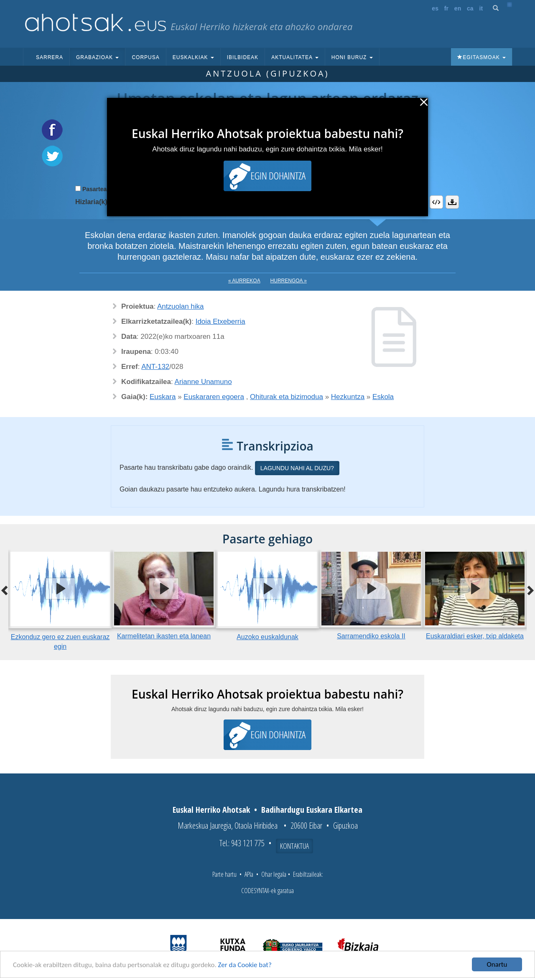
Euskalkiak (193, 57)
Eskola (383, 397)
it (481, 8)
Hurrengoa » (288, 281)
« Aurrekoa (244, 281)
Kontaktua (294, 846)
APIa (249, 874)
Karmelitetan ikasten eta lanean (164, 636)
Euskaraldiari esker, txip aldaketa (475, 636)
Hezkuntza (347, 397)
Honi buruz (352, 57)
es (435, 8)
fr (446, 8)
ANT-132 (155, 367)
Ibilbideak (242, 57)
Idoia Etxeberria (220, 321)
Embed (436, 202)
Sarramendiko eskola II (371, 636)
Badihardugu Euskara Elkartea (311, 809)
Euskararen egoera (213, 397)
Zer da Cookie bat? (245, 965)
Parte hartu (224, 874)
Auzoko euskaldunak (267, 636)
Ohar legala (273, 874)
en (457, 8)
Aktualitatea (294, 57)
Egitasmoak (481, 57)
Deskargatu (452, 202)
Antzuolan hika (180, 306)
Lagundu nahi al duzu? (297, 468)
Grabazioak (97, 57)
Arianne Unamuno (203, 382)
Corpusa (145, 57)
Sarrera (49, 57)
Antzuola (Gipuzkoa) (267, 73)
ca (470, 8)
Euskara (163, 397)
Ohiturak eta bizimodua (286, 397)
